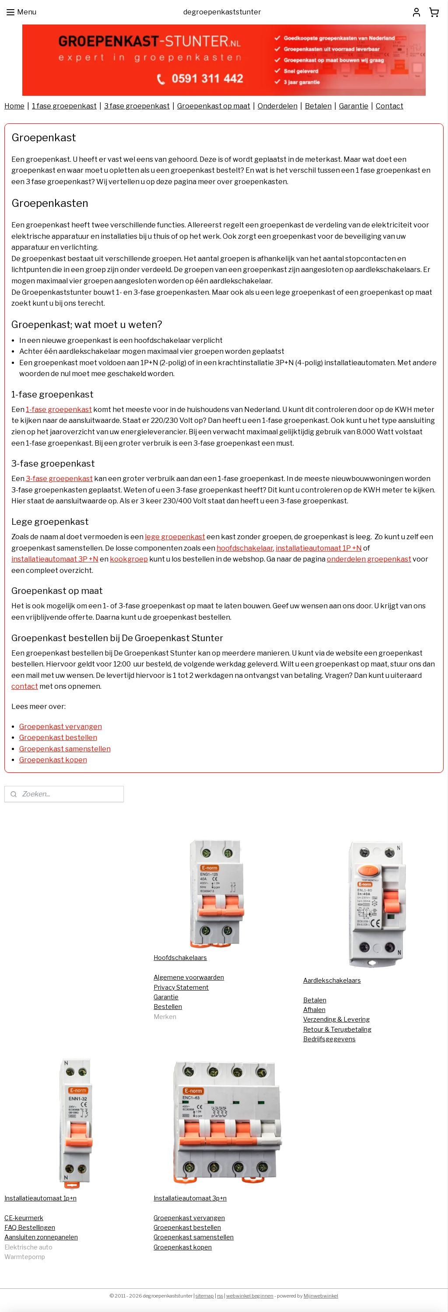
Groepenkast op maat (213, 106)
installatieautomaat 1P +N (319, 548)
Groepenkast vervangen (60, 726)
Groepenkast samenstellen (65, 749)
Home (14, 106)
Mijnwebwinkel (321, 1296)
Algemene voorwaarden (189, 977)
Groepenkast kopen (53, 760)
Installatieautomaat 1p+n (40, 1198)
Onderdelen (278, 106)
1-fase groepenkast (59, 409)
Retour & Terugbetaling (337, 1029)
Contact (389, 106)
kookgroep (129, 559)
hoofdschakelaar (245, 548)
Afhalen (314, 1009)
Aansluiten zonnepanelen (41, 1237)
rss (220, 1296)
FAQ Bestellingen (29, 1227)
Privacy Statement (181, 987)
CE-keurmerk (23, 1217)
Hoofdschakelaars (180, 957)
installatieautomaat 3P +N (54, 559)
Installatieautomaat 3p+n (190, 1198)
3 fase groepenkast (137, 106)
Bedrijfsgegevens (329, 1039)
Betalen (318, 106)
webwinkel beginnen (249, 1296)
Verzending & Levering (336, 1019)
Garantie (353, 106)
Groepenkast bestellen (58, 737)
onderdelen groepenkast (369, 559)
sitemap (205, 1296)
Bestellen (168, 1006)
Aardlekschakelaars (332, 980)
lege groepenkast (175, 537)
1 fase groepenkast (64, 106)
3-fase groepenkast (59, 479)
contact (24, 686)
